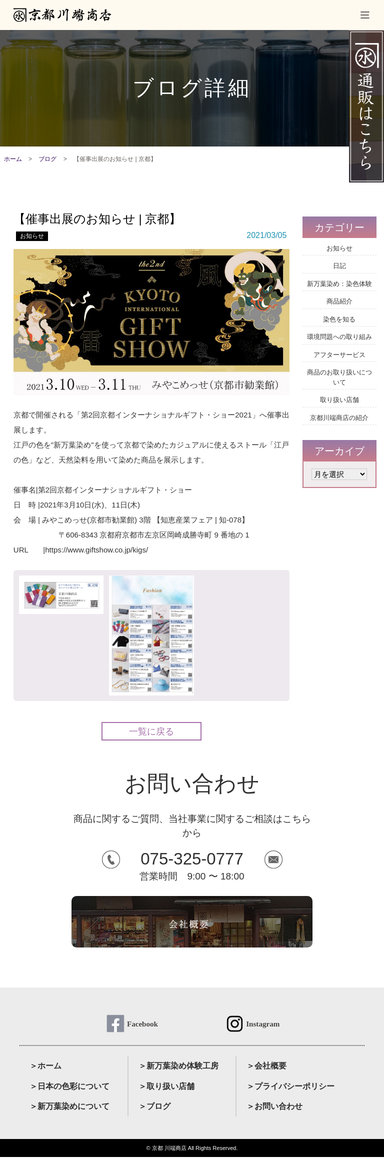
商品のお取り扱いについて (339, 377)
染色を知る (339, 319)
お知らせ (32, 236)
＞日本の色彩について (70, 1088)
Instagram (263, 1024)
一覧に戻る (151, 731)
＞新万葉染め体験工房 (178, 1068)
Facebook (142, 1024)
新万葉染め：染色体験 (339, 284)
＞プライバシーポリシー (290, 1088)
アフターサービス (340, 354)
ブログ (47, 159)
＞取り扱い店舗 (166, 1088)
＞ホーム (46, 1068)
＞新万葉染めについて (70, 1108)
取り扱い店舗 (339, 400)
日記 (339, 266)
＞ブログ (154, 1108)
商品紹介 (339, 301)
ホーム (13, 159)
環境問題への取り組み (339, 336)
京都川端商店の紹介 (339, 418)
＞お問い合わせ (274, 1108)
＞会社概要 (266, 1068)
